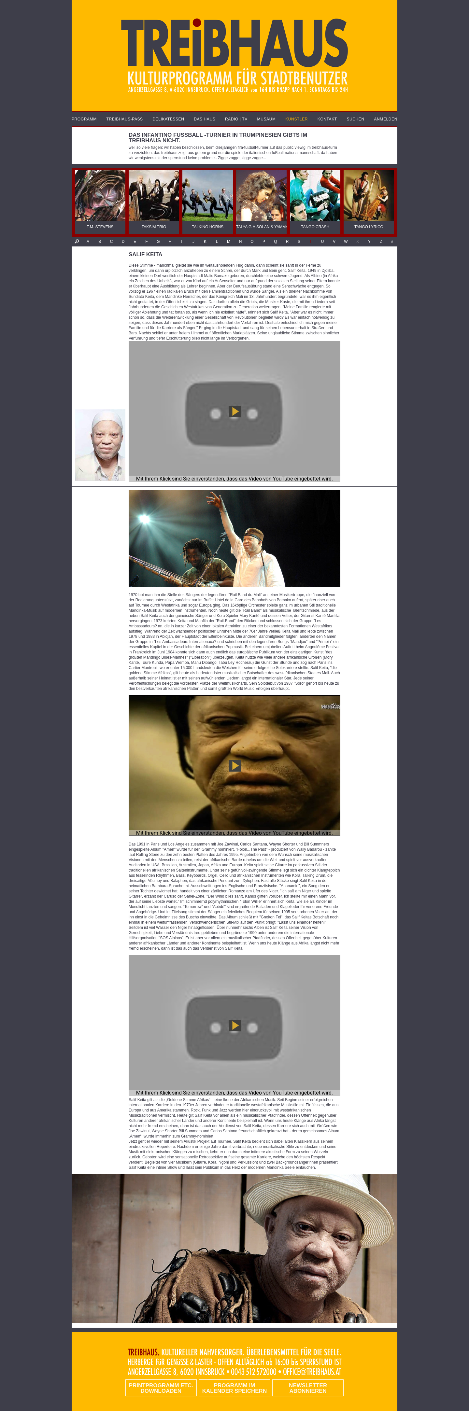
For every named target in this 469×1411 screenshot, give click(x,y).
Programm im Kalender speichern (234, 1388)
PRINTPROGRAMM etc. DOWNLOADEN (161, 1388)
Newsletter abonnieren (308, 1388)
